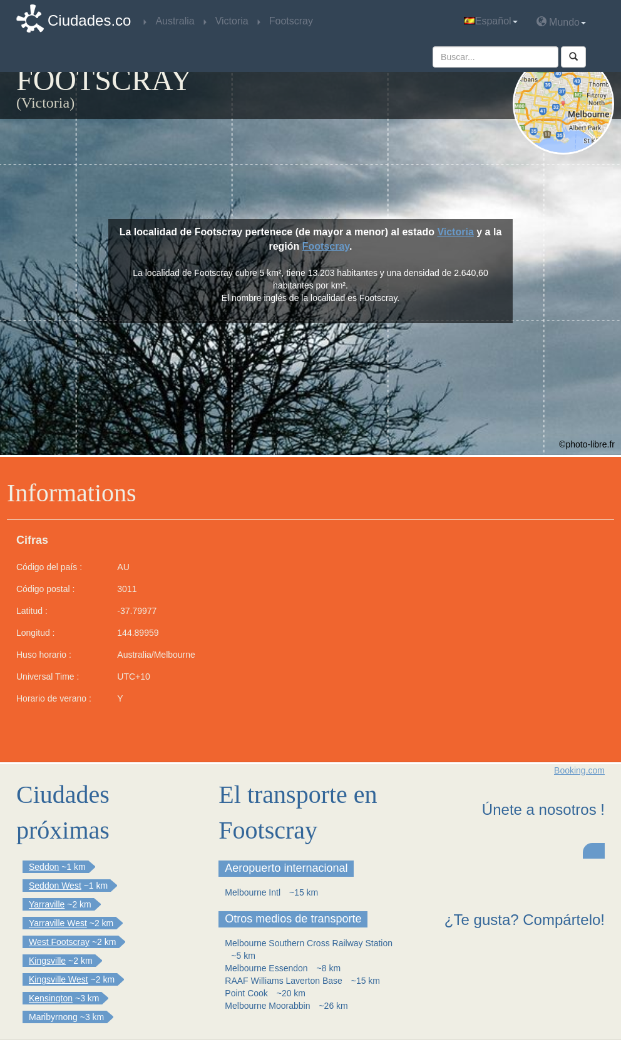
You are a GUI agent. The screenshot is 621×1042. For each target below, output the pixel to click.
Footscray (325, 246)
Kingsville (47, 961)
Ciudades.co (89, 20)
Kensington (51, 998)
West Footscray (59, 942)
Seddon (44, 867)
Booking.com (579, 770)
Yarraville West (58, 923)
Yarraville (46, 904)
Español (491, 21)
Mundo (561, 22)
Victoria (455, 232)
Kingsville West (58, 979)
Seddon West (55, 886)
